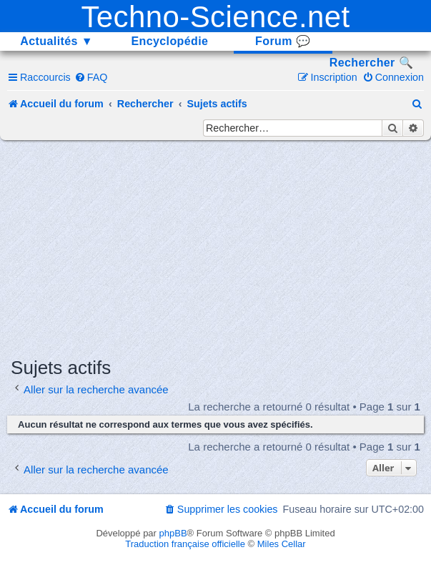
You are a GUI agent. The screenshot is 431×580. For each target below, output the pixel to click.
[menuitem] (91, 77)
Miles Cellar (281, 544)
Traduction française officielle (185, 544)
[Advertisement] (220, 247)
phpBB (173, 533)
